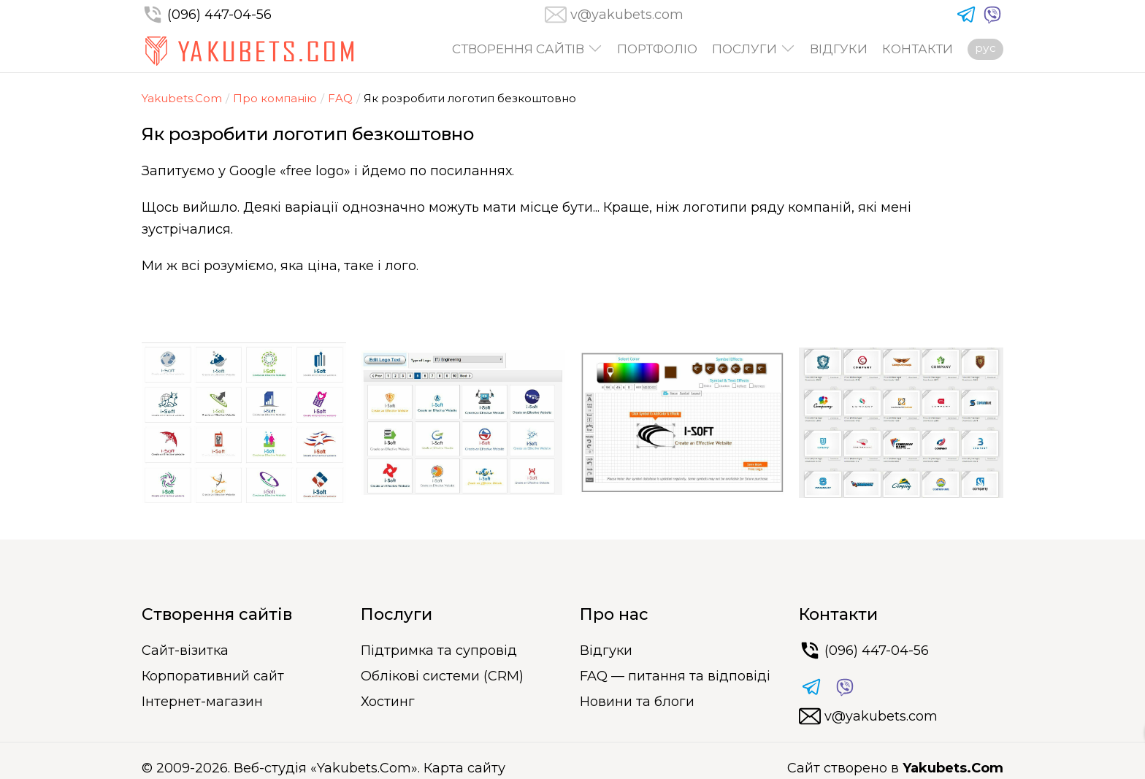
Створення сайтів (518, 49)
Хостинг (388, 702)
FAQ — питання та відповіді (675, 676)
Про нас (614, 614)
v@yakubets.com (626, 15)
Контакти (917, 49)
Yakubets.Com (182, 98)
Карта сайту (464, 768)
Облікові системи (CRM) (442, 676)
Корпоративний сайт (213, 676)
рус (985, 48)
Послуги (744, 49)
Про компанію (275, 98)
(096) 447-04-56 (207, 15)
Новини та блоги (637, 702)
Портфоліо (657, 49)
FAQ (340, 98)
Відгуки (839, 49)
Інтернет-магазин (202, 702)
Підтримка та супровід (439, 650)
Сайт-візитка (185, 650)
